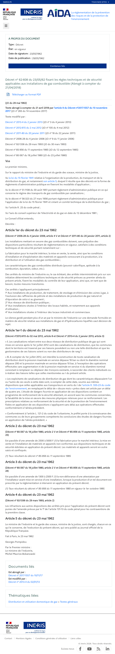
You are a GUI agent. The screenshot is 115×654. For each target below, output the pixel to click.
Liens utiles (76, 638)
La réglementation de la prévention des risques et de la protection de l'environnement (90, 15)
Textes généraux (69, 601)
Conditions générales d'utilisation (51, 638)
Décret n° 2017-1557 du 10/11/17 (25, 575)
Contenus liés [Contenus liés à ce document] (57, 65)
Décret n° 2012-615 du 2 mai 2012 (23, 127)
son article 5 (50, 181)
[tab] (6, 26)
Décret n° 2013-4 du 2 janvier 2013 (23, 122)
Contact (8, 638)
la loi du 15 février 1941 (21, 177)
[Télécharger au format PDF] (23, 94)
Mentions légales (24, 638)
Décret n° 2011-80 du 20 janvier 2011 (25, 133)
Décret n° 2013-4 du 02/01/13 (24, 581)
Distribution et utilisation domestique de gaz (32, 601)
